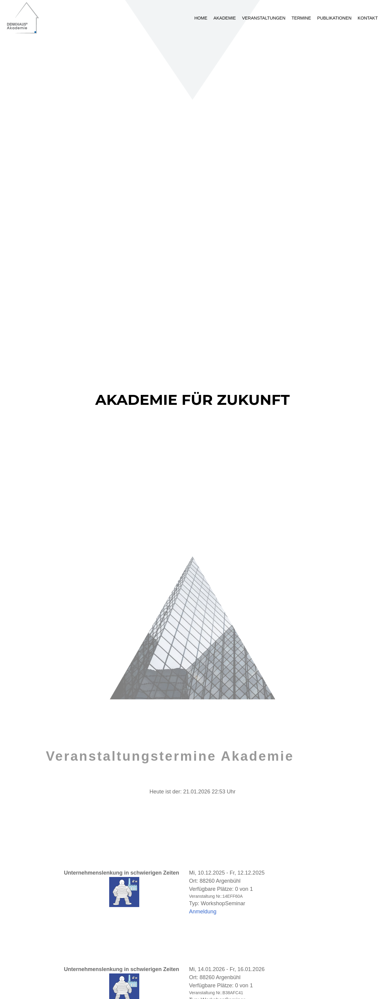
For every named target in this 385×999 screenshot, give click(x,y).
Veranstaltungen (263, 18)
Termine (301, 18)
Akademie (225, 18)
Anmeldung (203, 912)
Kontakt (368, 18)
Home (200, 18)
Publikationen (334, 18)
